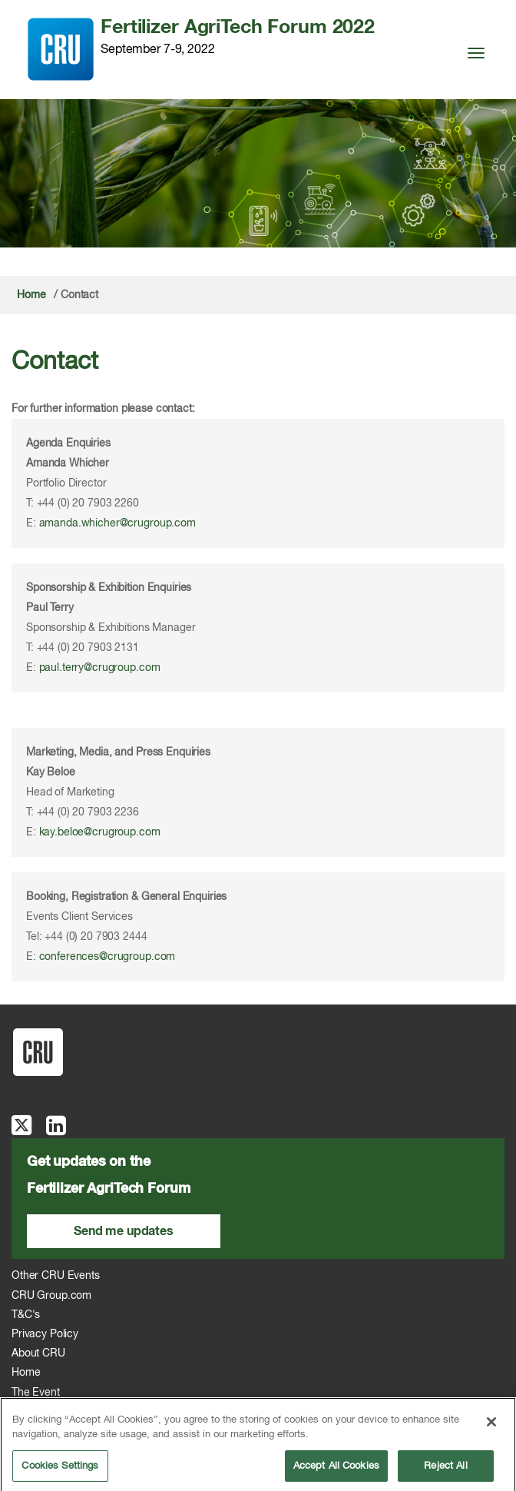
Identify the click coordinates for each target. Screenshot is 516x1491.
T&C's (26, 1315)
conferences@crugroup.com (107, 956)
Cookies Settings (60, 1471)
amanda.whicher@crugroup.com (117, 523)
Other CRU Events (56, 1275)
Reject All (445, 1471)
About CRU (38, 1353)
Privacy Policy (45, 1334)
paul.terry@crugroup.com (99, 667)
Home (31, 295)
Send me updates (124, 1231)
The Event (36, 1392)
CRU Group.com (51, 1295)
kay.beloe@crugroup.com (99, 832)
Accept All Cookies (336, 1471)
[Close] (491, 1426)
